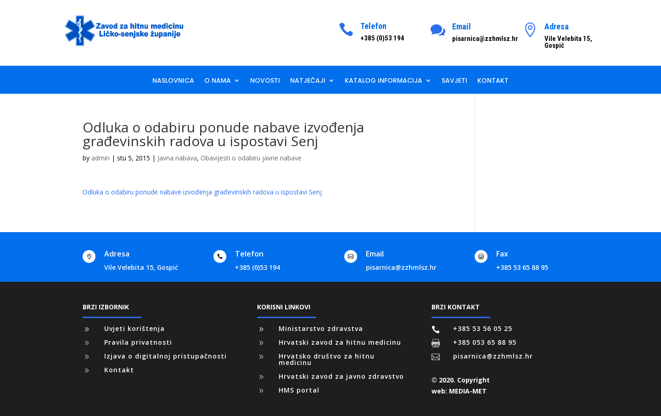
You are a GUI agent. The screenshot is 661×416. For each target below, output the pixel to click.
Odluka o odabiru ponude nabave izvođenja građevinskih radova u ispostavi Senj (202, 192)
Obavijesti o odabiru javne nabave (251, 158)
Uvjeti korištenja (134, 328)
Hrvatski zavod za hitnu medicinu (340, 342)
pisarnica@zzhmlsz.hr (401, 267)
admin (100, 158)
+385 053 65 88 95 (484, 342)
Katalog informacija (383, 81)
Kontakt (493, 81)
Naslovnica (173, 81)
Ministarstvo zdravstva (321, 328)
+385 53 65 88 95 (522, 267)
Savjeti (454, 81)
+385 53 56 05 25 (482, 328)
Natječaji (307, 81)
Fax (502, 254)
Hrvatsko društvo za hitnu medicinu (327, 359)
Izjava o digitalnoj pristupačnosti (165, 356)
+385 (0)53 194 (257, 267)
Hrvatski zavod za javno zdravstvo (341, 376)
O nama (217, 81)
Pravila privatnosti (138, 342)
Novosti (265, 81)
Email (461, 26)
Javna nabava (177, 158)
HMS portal (299, 390)
